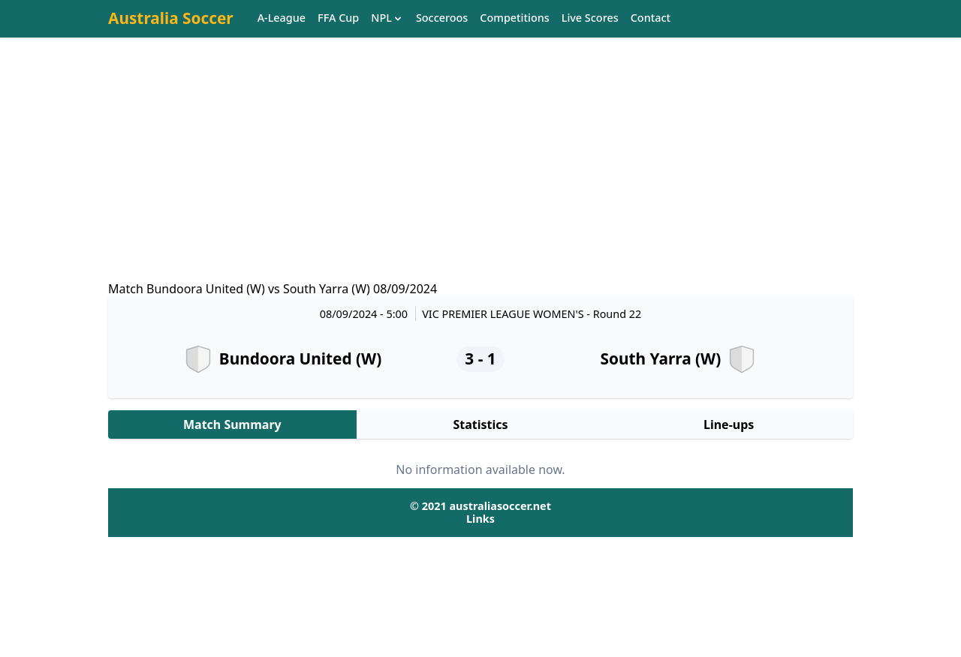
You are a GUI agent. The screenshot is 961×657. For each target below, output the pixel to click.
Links (480, 519)
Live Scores (590, 18)
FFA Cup (338, 18)
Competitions (514, 18)
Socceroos (442, 18)
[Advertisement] (480, 173)
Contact (650, 18)
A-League (282, 18)
